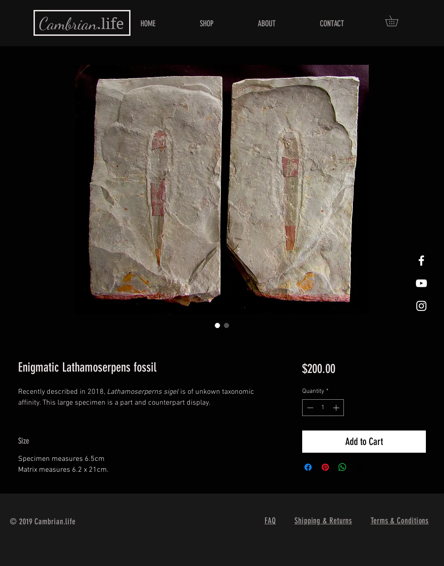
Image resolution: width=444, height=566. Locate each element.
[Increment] (337, 408)
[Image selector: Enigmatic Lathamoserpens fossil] (217, 325)
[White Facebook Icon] (421, 260)
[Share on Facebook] (308, 467)
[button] (397, 20)
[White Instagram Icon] (421, 306)
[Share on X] (359, 467)
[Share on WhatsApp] (342, 467)
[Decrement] (309, 408)
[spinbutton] (323, 408)
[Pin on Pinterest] (325, 467)
